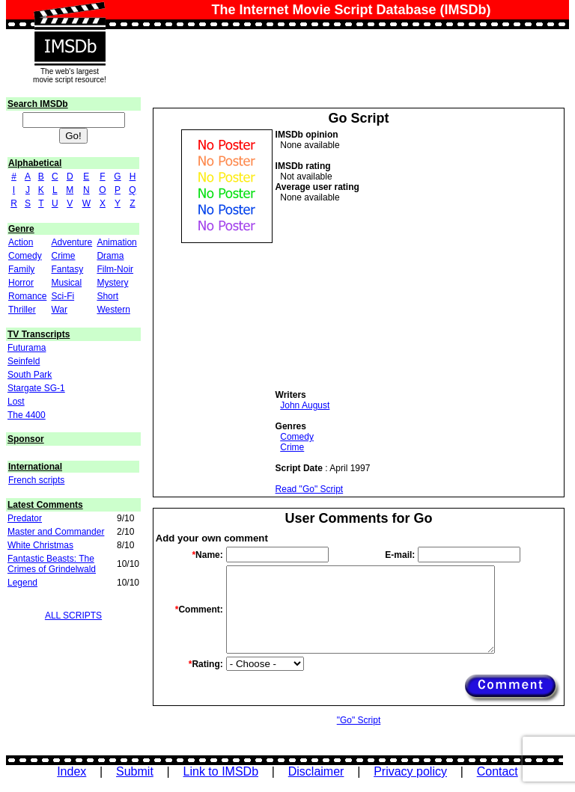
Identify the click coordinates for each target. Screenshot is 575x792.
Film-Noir (115, 269)
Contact (497, 771)
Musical (66, 282)
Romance (27, 296)
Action (20, 242)
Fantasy (67, 269)
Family (21, 269)
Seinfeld (23, 361)
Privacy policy (410, 771)
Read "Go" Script (310, 489)
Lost (16, 401)
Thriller (22, 309)
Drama (110, 256)
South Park (29, 374)
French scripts (36, 480)
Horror (21, 282)
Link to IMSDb (220, 771)
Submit (134, 771)
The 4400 (26, 415)
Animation (116, 242)
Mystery (112, 282)
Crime (63, 256)
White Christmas (40, 545)
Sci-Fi (62, 296)
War (59, 309)
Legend (22, 582)
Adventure (71, 242)
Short (107, 296)
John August (304, 405)
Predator (24, 518)
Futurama (26, 348)
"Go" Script (359, 720)
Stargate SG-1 (36, 388)
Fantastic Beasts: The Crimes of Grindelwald (51, 563)
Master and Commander (55, 532)
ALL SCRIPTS (73, 615)
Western (113, 309)
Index (71, 771)
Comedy (25, 256)
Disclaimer (316, 771)
